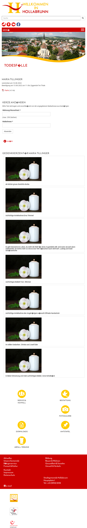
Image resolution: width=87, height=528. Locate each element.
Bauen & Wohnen (52, 460)
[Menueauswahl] (43, 30)
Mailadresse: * (7, 122)
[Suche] (41, 18)
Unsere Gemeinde (11, 460)
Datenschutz (9, 475)
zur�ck (10, 141)
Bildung (48, 458)
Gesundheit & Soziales (55, 463)
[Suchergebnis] (82, 18)
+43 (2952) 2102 (54, 482)
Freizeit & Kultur (11, 466)
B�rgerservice (10, 463)
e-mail (9, 485)
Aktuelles (8, 458)
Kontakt (7, 469)
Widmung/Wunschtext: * (11, 110)
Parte (7, 90)
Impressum (8, 472)
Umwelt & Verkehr (53, 466)
